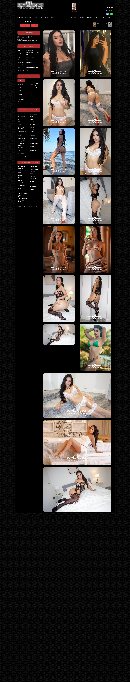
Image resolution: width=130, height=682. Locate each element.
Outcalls (32, 176)
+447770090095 (109, 10)
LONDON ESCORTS (24, 17)
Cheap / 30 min (22, 183)
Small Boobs (33, 186)
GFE (19, 150)
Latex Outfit (33, 114)
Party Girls (33, 122)
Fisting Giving (22, 141)
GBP (20, 80)
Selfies (32, 181)
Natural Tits (33, 166)
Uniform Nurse (34, 143)
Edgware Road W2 (32, 67)
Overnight (33, 178)
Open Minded (34, 169)
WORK (81, 17)
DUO (52, 17)
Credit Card (21, 185)
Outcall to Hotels (32, 172)
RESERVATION (71, 17)
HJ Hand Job (21, 153)
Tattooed (32, 189)
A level (21, 116)
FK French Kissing (21, 144)
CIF (19, 122)
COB (19, 124)
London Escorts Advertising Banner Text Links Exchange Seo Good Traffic (22, 197)
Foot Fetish (21, 148)
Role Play (32, 124)
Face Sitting (21, 138)
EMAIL (89, 17)
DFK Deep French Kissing (22, 128)
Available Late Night (22, 171)
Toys (31, 141)
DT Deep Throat (20, 134)
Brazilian (29, 62)
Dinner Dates (22, 131)
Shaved (32, 184)
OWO (32, 119)
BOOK (34, 25)
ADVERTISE (106, 17)
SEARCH (60, 17)
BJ (18, 119)
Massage (32, 116)
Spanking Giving (32, 130)
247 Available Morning (22, 167)
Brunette (20, 180)
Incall (19, 191)
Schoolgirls (33, 127)
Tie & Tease (33, 138)
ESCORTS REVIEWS (41, 17)
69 (18, 114)
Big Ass (20, 175)
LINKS (97, 17)
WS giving (33, 150)
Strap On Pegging (32, 134)
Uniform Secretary (33, 147)
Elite (19, 188)
